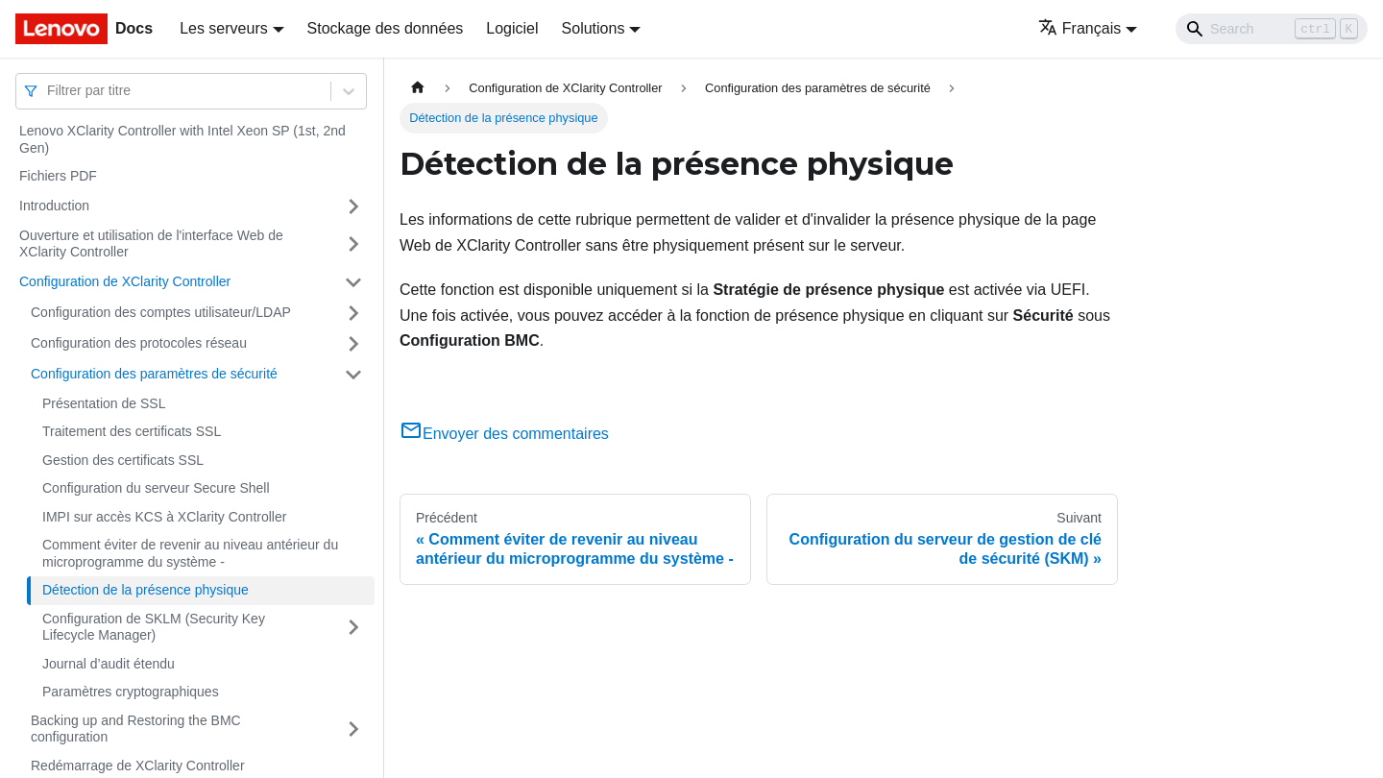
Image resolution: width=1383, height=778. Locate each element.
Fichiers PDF (58, 175)
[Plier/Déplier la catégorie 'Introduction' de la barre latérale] (353, 206)
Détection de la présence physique (145, 589)
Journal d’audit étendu (108, 663)
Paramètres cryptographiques (130, 691)
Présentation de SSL (103, 403)
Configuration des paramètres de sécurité (154, 373)
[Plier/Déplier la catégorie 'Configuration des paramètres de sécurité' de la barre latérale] (353, 374)
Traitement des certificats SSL (131, 431)
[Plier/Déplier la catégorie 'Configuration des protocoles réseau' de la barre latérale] (353, 343)
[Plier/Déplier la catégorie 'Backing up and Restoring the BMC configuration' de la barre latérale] (353, 729)
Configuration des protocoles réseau (139, 343)
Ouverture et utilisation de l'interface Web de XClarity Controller (151, 244)
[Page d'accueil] (418, 88)
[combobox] (49, 91)
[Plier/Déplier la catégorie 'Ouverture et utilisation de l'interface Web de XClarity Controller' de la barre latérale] (353, 244)
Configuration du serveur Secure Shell (156, 488)
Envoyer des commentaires (504, 433)
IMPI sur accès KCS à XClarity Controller (164, 516)
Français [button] (1079, 28)
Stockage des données (385, 28)
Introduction (54, 205)
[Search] (1272, 28)
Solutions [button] (593, 28)
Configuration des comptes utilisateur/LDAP (161, 312)
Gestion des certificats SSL (123, 460)
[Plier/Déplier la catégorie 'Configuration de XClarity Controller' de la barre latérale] (353, 282)
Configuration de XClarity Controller (124, 281)
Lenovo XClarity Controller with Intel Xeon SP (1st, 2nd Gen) (182, 139)
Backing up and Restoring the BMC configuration (136, 729)
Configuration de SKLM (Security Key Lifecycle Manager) (153, 627)
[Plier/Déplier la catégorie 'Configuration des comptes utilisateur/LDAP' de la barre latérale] (353, 313)
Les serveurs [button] (224, 28)
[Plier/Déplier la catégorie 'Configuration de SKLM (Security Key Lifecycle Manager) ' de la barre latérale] (353, 627)
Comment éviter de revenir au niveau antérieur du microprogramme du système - (190, 553)
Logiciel (512, 28)
